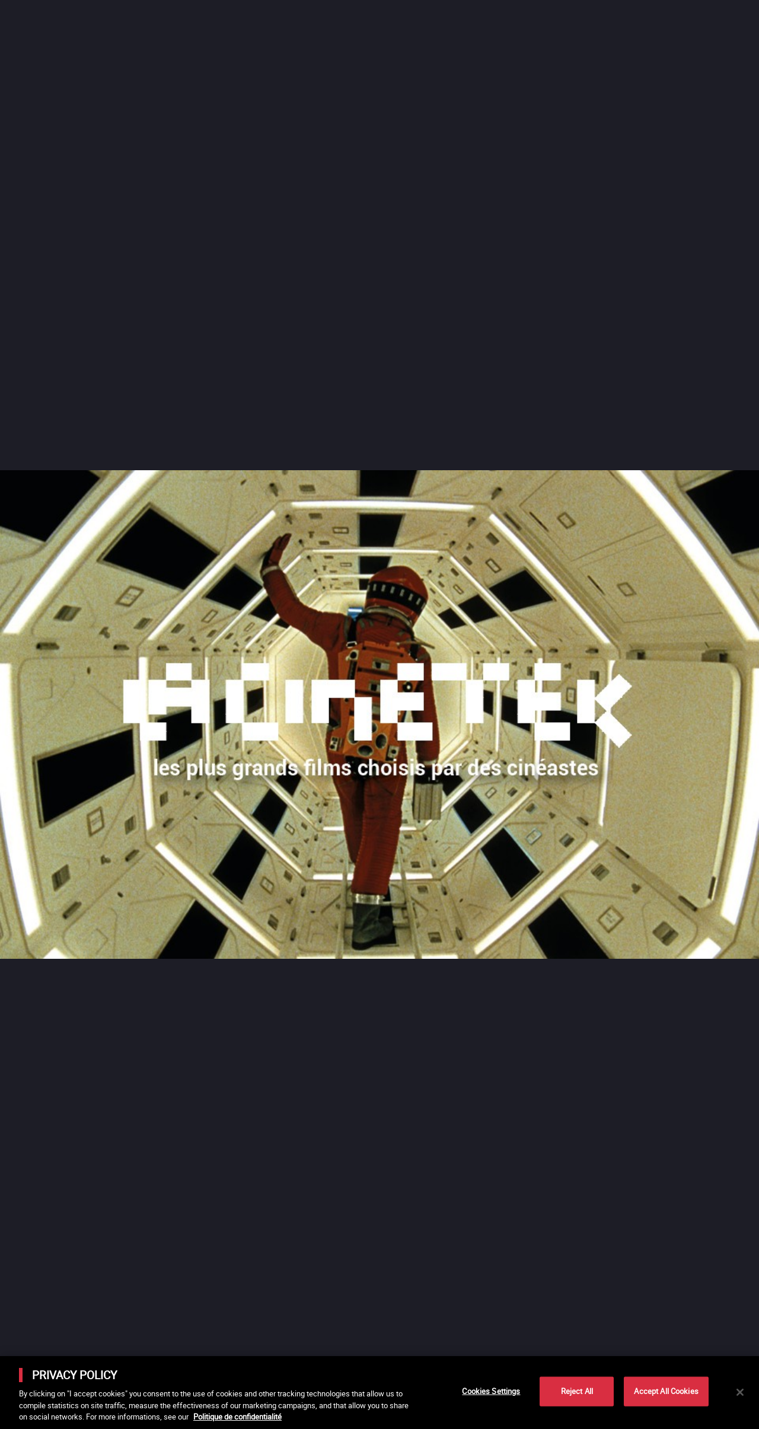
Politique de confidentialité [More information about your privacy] (237, 1416)
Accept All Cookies (666, 1391)
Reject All (577, 1391)
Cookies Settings (491, 1391)
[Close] (740, 1392)
